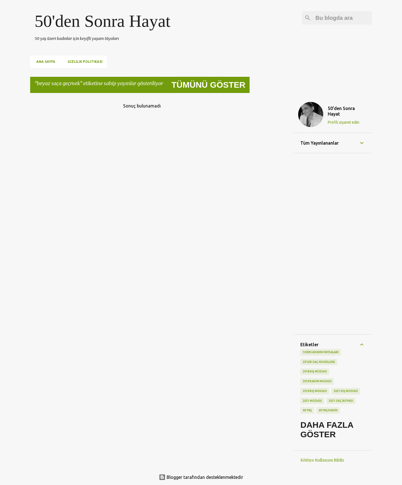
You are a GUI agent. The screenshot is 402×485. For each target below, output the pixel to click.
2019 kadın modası (317, 381)
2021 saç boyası (341, 400)
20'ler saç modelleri (319, 362)
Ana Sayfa (44, 61)
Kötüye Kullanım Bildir (322, 460)
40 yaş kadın (328, 410)
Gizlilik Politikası (83, 61)
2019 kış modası (315, 391)
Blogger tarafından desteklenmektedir (201, 477)
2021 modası (312, 400)
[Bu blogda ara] (342, 18)
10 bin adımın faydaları (321, 352)
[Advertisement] (271, 181)
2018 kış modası (315, 371)
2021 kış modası (346, 391)
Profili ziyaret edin (343, 122)
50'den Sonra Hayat (102, 20)
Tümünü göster (208, 84)
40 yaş (307, 410)
